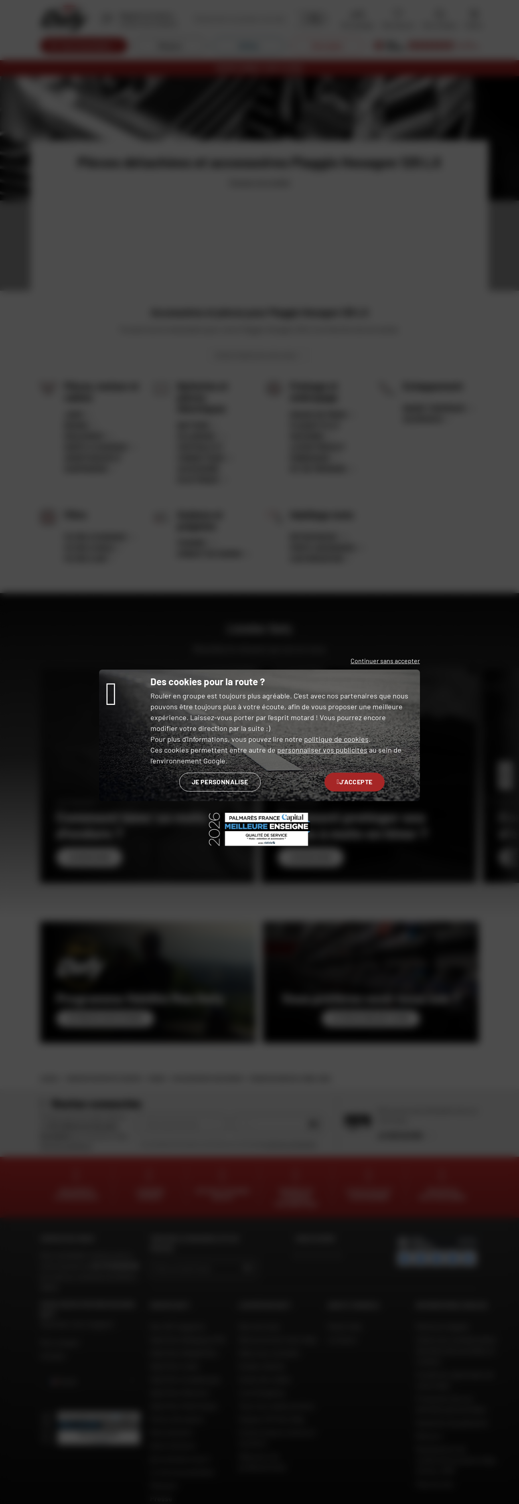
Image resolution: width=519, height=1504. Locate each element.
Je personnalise (220, 781)
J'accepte (355, 781)
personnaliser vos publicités (322, 749)
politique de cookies (336, 739)
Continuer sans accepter (385, 660)
